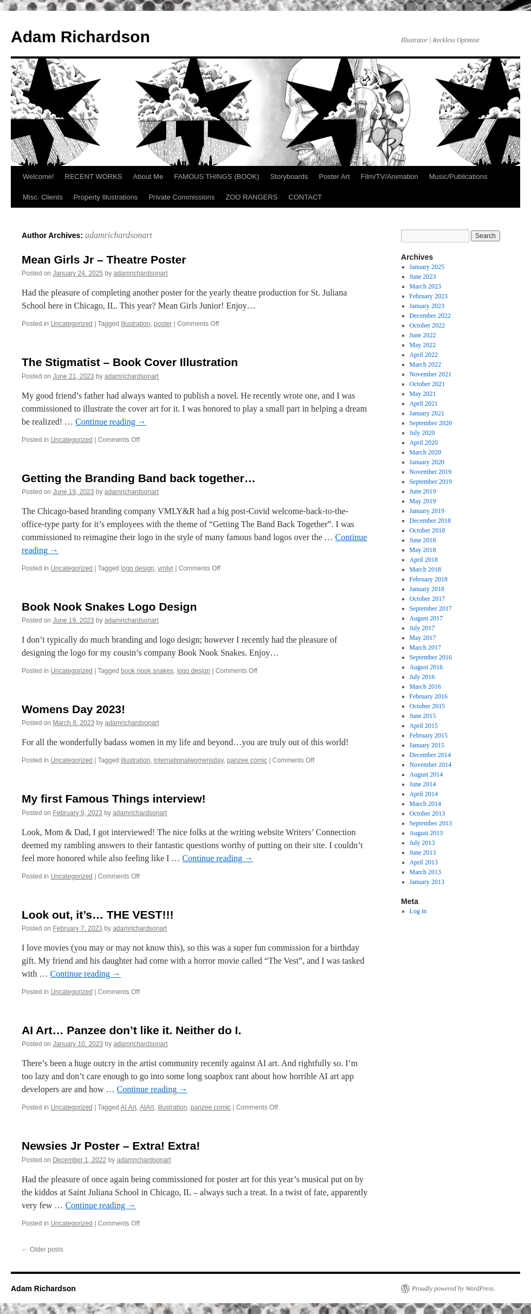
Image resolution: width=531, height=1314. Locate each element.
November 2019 (431, 472)
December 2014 (430, 755)
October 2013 (427, 813)
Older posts (42, 1249)
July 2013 (422, 843)
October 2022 (427, 325)
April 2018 (424, 559)
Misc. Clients (43, 197)
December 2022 (430, 315)
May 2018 (423, 550)
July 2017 (422, 628)
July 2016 (422, 677)
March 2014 (425, 803)
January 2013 (427, 882)
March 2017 (425, 647)
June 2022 (423, 335)
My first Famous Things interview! (114, 798)
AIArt (147, 1107)
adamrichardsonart (118, 235)
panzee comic (247, 760)
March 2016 (425, 686)
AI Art (128, 1107)
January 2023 (427, 306)
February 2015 (429, 735)
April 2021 (424, 403)
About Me (148, 176)
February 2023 (429, 296)
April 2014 (424, 794)
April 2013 (424, 862)
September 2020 (431, 423)
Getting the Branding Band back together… (139, 478)
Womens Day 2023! (73, 709)
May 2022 (423, 345)
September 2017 (431, 608)
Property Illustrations (106, 197)
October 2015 (427, 706)
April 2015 (424, 725)
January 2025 (427, 267)
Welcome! (38, 176)
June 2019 (423, 491)
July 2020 (422, 433)
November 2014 (431, 764)
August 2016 (426, 667)
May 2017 (423, 638)
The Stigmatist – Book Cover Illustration (130, 362)
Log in (418, 911)
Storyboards (289, 176)
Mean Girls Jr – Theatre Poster (104, 259)
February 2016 (429, 696)
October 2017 (427, 598)
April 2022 (424, 354)
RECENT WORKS (93, 176)
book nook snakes (147, 671)
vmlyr (165, 568)
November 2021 (431, 374)
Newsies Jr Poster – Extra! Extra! (111, 1145)
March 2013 (425, 872)
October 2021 (427, 384)
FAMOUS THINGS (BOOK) (216, 176)
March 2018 (425, 569)
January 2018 (427, 589)
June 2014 (423, 784)
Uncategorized (71, 324)
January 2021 (427, 413)
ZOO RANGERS (251, 197)
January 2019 (427, 511)
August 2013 (426, 833)
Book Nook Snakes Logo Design (109, 606)
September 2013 (431, 823)
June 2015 (423, 716)
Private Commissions (181, 197)
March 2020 (425, 452)
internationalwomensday (189, 760)
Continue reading (110, 421)
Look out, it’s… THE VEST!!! (97, 914)
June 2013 (423, 852)
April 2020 (424, 442)
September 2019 (431, 481)
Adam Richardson (80, 37)
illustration (135, 324)
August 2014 (426, 774)
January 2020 (427, 462)
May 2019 (423, 501)
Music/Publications (458, 176)
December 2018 (430, 520)
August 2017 (426, 618)
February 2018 (429, 579)
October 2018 (427, 530)
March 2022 (425, 364)
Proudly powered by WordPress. (453, 1288)
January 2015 (427, 745)
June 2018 (423, 540)
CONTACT (305, 197)
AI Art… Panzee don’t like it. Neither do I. (131, 1030)
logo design (137, 568)
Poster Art (334, 176)
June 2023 (423, 276)
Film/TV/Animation (389, 176)
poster (163, 324)
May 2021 (423, 394)
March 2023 (425, 286)
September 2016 (431, 657)
